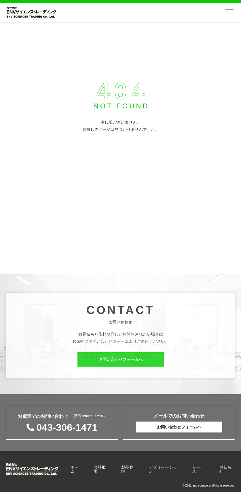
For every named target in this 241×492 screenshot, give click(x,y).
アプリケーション (163, 469)
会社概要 (100, 469)
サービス (198, 469)
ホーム (75, 469)
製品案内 (127, 469)
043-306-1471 (66, 427)
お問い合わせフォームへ (120, 361)
